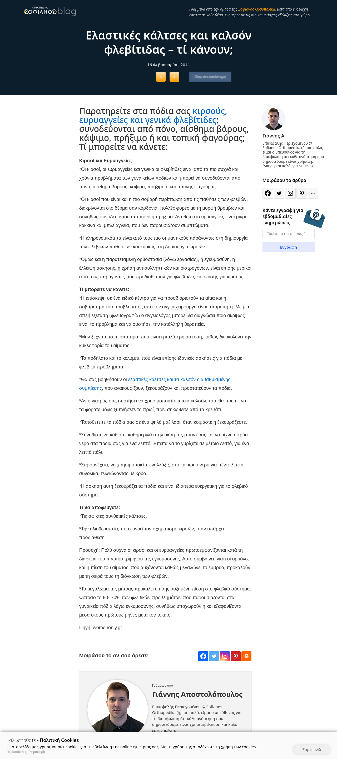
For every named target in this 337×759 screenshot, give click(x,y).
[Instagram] (225, 656)
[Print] (246, 656)
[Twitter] (214, 656)
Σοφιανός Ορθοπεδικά (256, 9)
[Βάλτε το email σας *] (288, 234)
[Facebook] (203, 656)
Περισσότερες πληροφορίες (27, 752)
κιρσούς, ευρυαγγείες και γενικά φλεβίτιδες (153, 115)
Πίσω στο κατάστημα (210, 77)
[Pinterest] (236, 656)
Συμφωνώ (311, 749)
